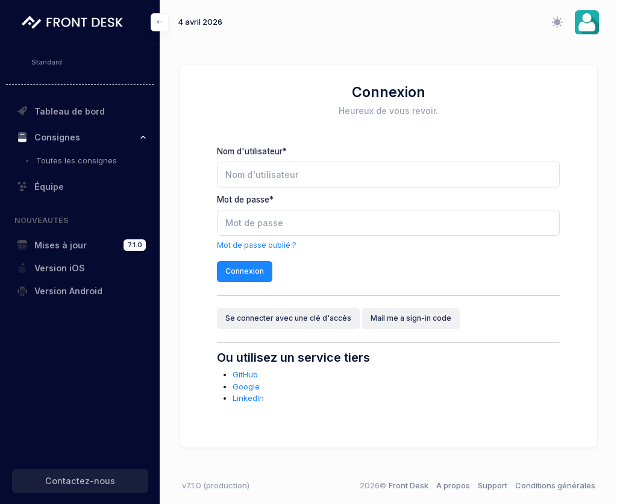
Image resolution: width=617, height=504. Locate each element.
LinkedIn (248, 398)
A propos (453, 485)
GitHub (245, 374)
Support (492, 485)
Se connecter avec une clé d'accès (288, 318)
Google (246, 386)
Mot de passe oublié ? (256, 245)
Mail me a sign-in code (411, 318)
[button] (587, 22)
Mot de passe (245, 199)
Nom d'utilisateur (252, 151)
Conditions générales (555, 485)
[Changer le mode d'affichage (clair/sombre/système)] (557, 22)
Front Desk (394, 486)
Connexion (244, 271)
